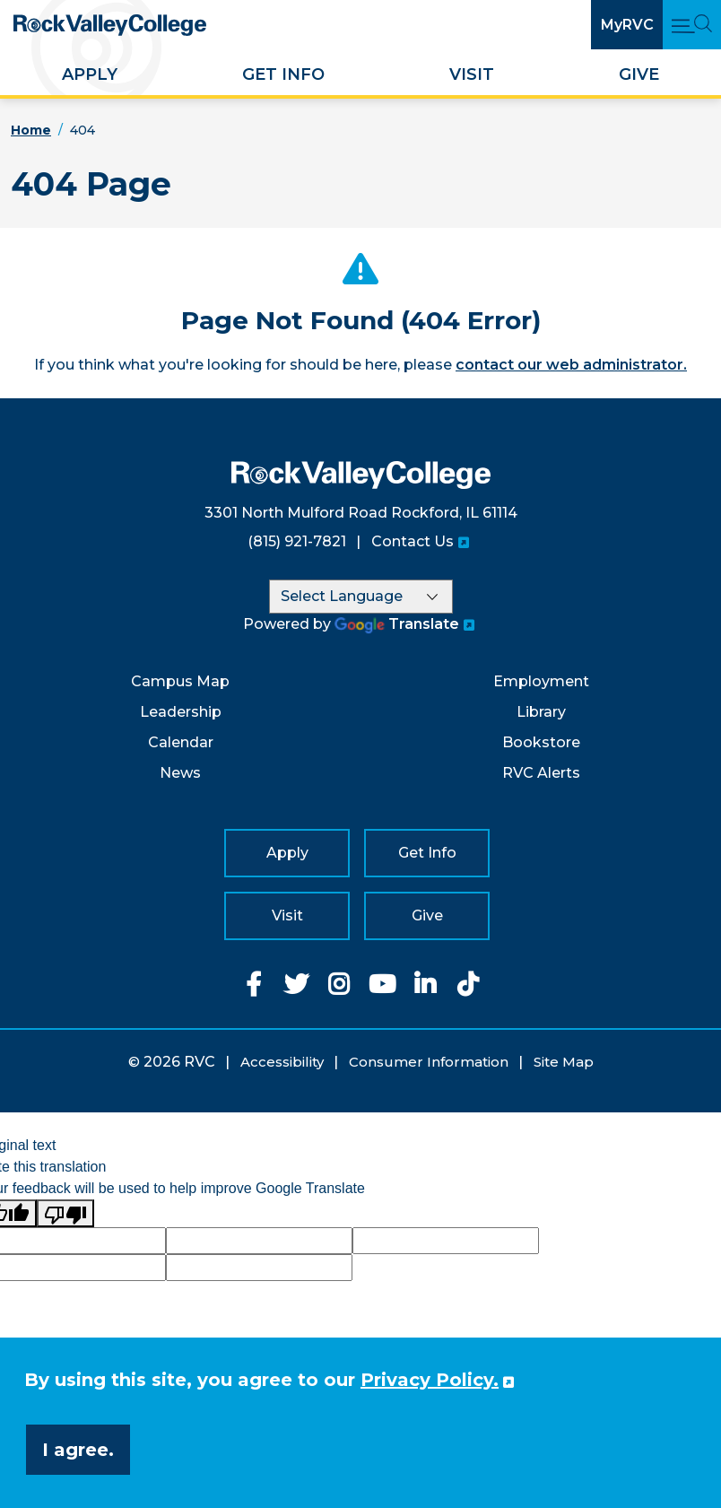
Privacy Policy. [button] (429, 1379)
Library (541, 711)
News (180, 772)
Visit (471, 74)
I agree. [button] (78, 1449)
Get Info (283, 74)
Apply (89, 74)
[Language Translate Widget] (361, 597)
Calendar (180, 742)
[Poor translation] (65, 1213)
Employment (541, 681)
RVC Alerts (541, 772)
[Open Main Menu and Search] (692, 24)
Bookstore (541, 742)
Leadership (181, 711)
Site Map (564, 1061)
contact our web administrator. (571, 364)
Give (639, 74)
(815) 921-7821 (297, 541)
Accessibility (282, 1061)
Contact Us (412, 541)
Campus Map (180, 681)
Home (31, 130)
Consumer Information (428, 1061)
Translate (396, 623)
